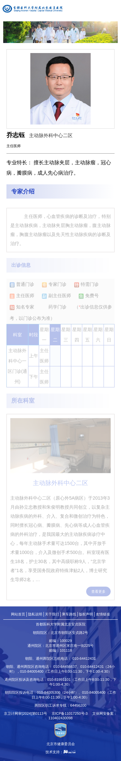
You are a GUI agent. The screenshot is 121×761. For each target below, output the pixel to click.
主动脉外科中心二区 (51, 135)
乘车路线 (69, 614)
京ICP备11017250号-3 (71, 713)
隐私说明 (35, 614)
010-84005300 (48, 692)
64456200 (78, 705)
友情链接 (103, 614)
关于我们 (52, 614)
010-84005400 (32, 671)
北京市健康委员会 (60, 744)
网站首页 (18, 614)
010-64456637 (65, 667)
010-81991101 (59, 679)
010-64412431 (84, 658)
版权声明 (86, 614)
